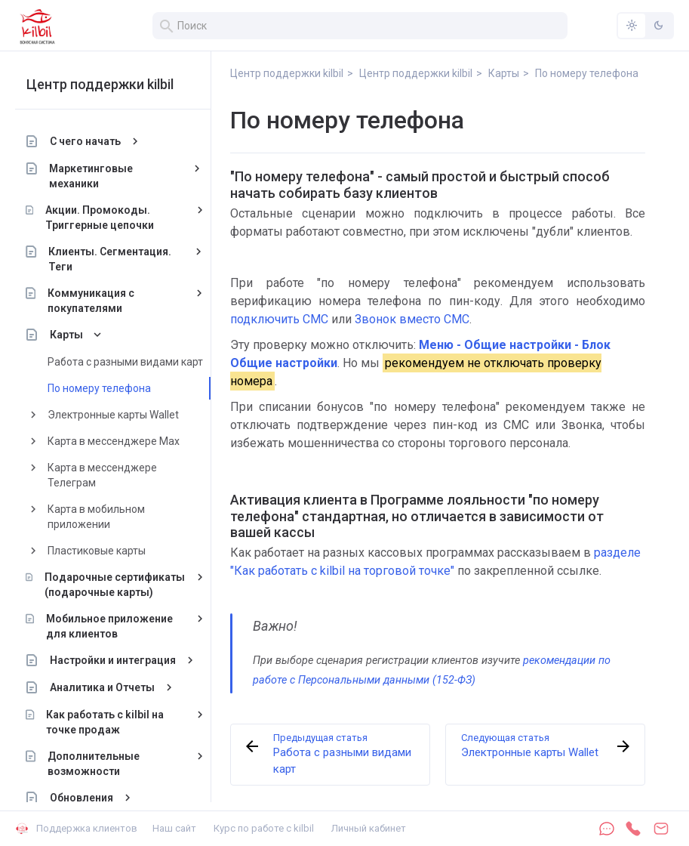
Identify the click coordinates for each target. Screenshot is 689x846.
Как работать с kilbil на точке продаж (106, 722)
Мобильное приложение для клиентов (109, 626)
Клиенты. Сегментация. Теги (110, 259)
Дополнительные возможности (94, 763)
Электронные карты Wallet (113, 415)
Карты (66, 335)
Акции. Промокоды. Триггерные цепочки (99, 217)
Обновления (81, 798)
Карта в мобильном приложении (96, 516)
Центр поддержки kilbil (100, 84)
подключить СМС (279, 319)
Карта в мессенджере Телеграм (102, 475)
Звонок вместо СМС (412, 319)
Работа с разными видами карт (125, 362)
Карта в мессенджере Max (114, 441)
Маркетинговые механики (92, 176)
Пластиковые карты (97, 551)
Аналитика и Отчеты (102, 687)
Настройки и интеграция (113, 660)
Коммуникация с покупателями (91, 300)
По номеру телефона (99, 388)
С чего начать (85, 141)
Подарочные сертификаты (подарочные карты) (115, 584)
